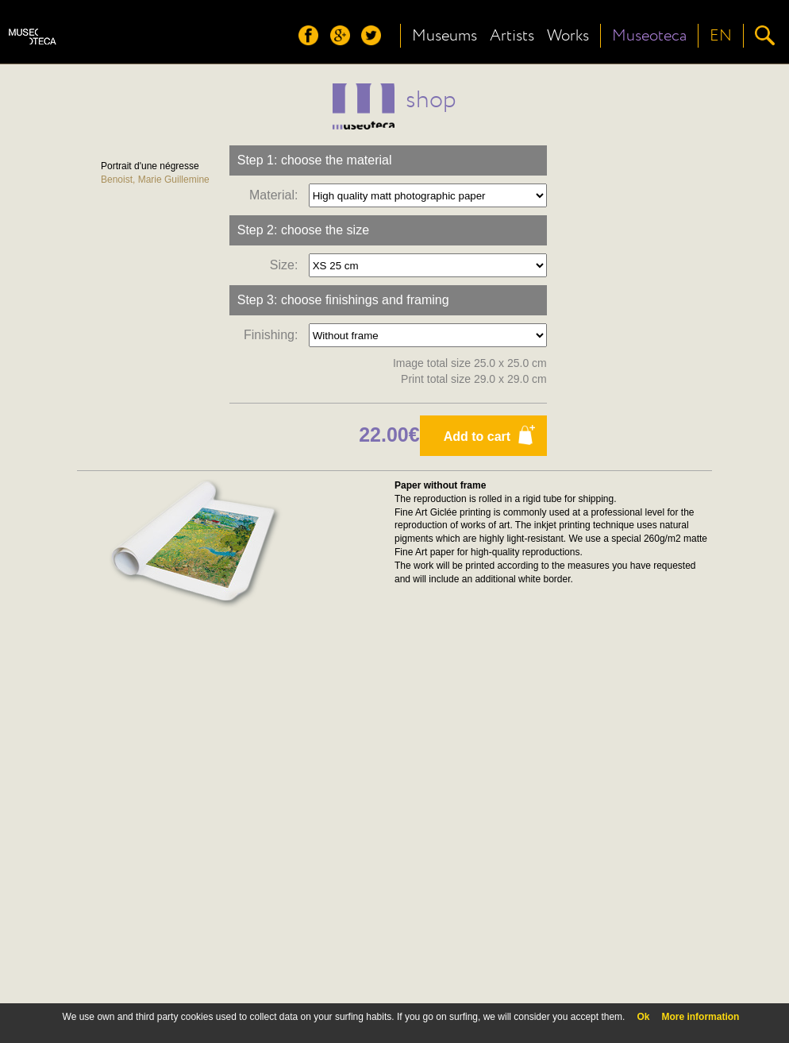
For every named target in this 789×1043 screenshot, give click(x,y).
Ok (643, 1016)
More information (700, 1016)
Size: (287, 265)
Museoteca (649, 36)
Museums (444, 36)
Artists (512, 36)
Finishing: (274, 335)
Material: (277, 195)
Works (568, 36)
